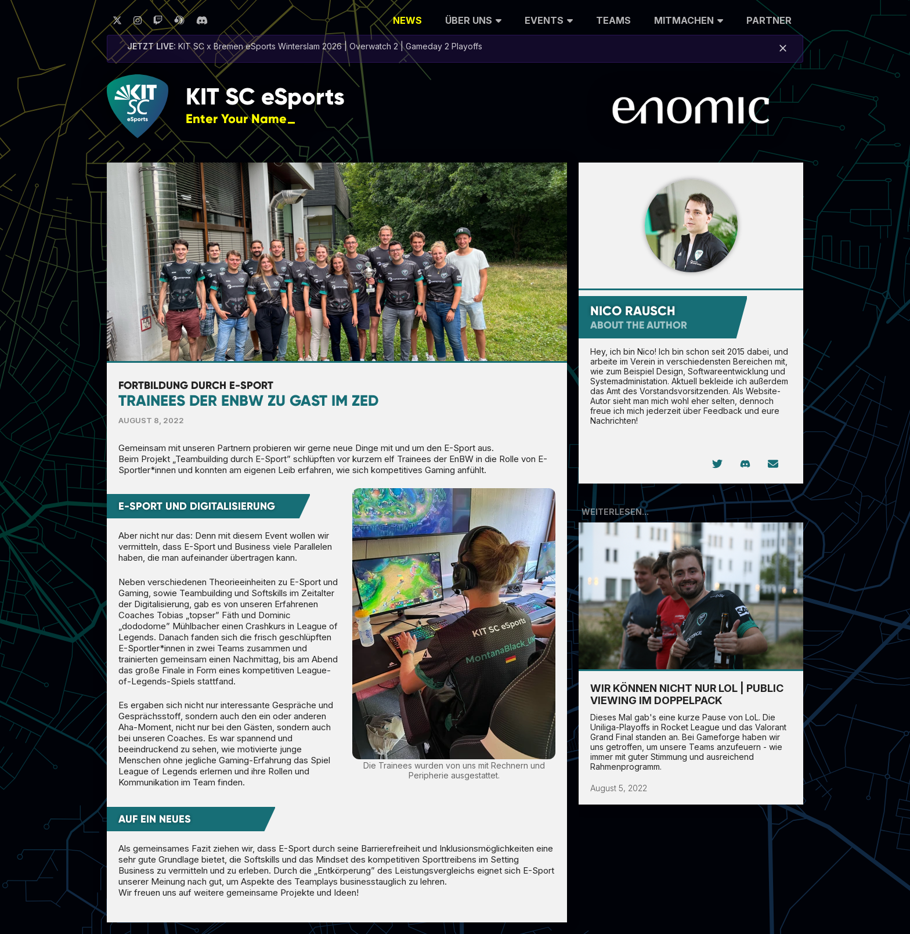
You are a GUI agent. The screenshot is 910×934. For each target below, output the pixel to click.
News (407, 20)
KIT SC (265, 96)
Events (549, 19)
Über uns (473, 19)
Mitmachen (688, 19)
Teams (613, 20)
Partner (769, 20)
